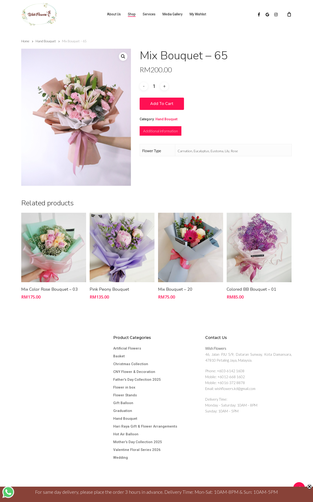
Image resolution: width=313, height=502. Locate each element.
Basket (119, 356)
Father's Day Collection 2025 (137, 379)
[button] (123, 56)
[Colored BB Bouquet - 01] (259, 247)
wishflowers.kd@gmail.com (235, 388)
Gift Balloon (123, 403)
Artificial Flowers (127, 348)
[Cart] (289, 14)
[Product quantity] (154, 86)
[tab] (160, 131)
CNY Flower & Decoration (134, 372)
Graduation (122, 411)
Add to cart (161, 103)
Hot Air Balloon (125, 434)
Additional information (160, 131)
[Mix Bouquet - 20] (190, 247)
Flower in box (124, 387)
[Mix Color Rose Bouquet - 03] (53, 247)
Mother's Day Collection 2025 (137, 442)
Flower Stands (125, 395)
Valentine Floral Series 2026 (137, 450)
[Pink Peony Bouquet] (122, 247)
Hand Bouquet (46, 41)
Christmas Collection (130, 364)
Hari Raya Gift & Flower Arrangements (145, 426)
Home (25, 41)
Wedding (120, 457)
